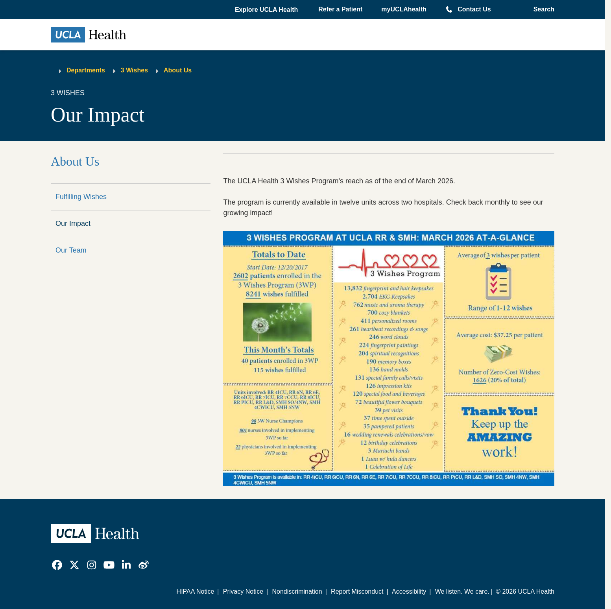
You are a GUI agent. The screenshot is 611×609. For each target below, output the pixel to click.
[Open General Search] (541, 9)
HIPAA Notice (195, 591)
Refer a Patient (340, 9)
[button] (267, 10)
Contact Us (474, 9)
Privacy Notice (243, 591)
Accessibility (409, 591)
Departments (85, 70)
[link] (57, 565)
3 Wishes (134, 70)
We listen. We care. (462, 591)
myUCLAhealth (403, 9)
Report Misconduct (357, 591)
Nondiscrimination (297, 591)
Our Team (71, 250)
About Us (178, 70)
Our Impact (72, 223)
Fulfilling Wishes (81, 197)
